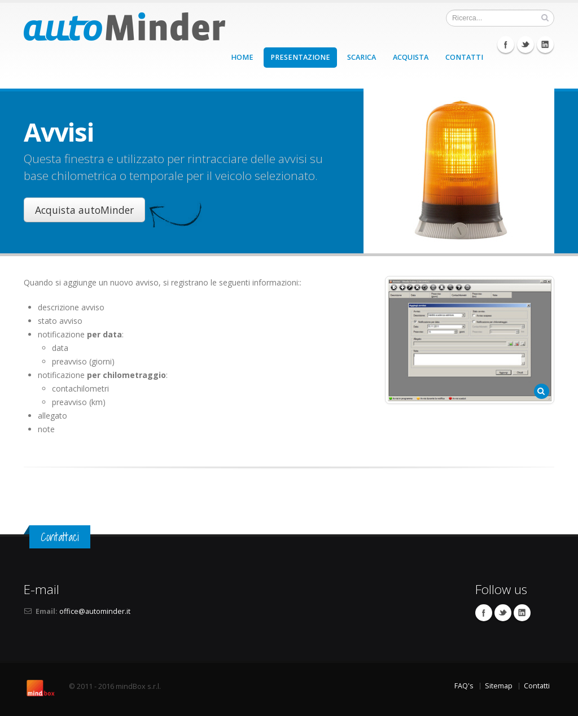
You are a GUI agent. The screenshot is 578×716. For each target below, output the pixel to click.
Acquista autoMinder (84, 210)
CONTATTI (464, 57)
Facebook (505, 44)
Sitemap (499, 686)
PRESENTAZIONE (300, 57)
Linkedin (545, 44)
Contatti (537, 686)
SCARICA (361, 57)
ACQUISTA (410, 57)
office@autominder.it (94, 611)
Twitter (525, 44)
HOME (242, 57)
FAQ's (464, 686)
